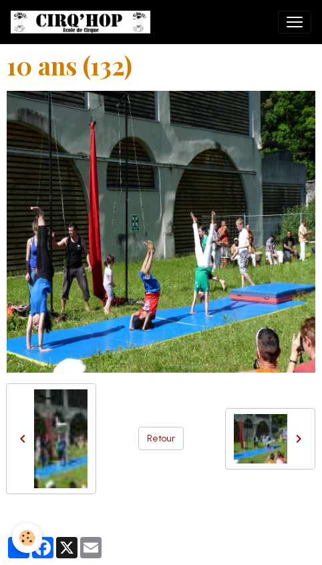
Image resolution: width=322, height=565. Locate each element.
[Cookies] (27, 538)
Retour (161, 438)
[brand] (83, 22)
